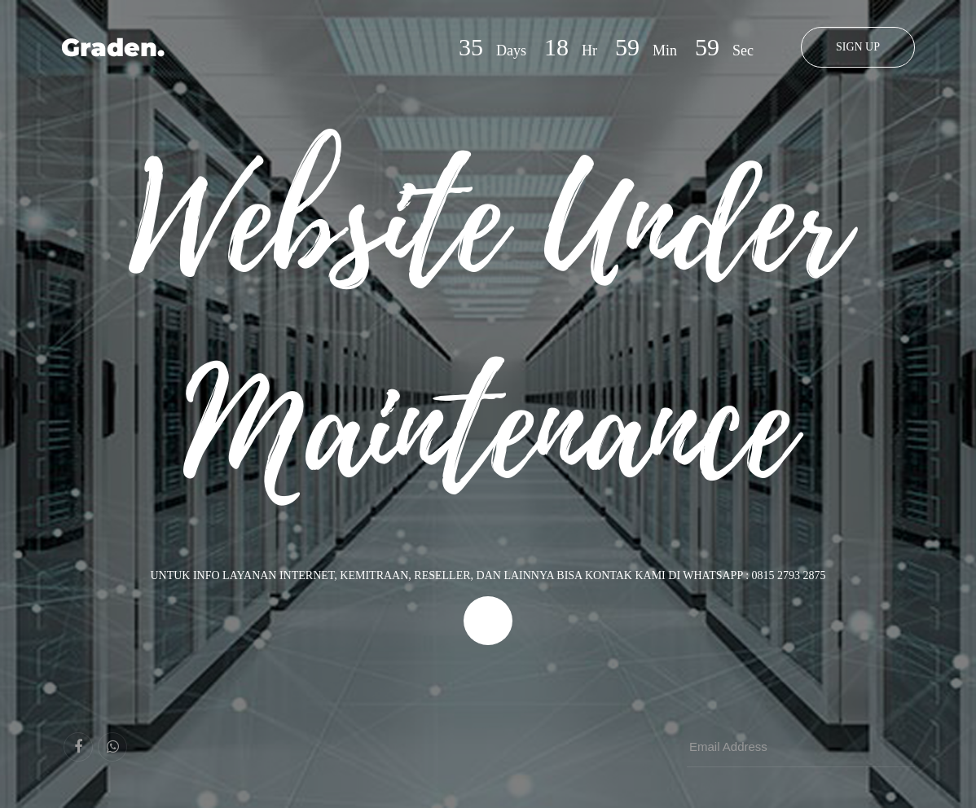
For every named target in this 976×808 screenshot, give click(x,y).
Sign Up (858, 47)
